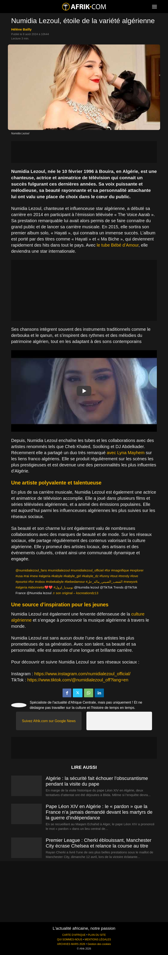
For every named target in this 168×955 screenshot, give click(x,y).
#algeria (44, 576)
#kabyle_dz (90, 576)
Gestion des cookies (99, 944)
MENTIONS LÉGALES (98, 939)
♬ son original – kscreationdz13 (75, 593)
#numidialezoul (59, 570)
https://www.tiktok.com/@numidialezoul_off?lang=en (77, 679)
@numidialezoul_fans (31, 570)
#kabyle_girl (72, 576)
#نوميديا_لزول (63, 587)
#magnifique (120, 570)
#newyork (131, 581)
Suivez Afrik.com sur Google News (48, 721)
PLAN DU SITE (97, 934)
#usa (19, 576)
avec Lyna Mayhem (126, 452)
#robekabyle (55, 581)
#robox (40, 581)
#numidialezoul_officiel (87, 570)
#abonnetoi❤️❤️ (40, 587)
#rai (26, 576)
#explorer (137, 570)
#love (134, 576)
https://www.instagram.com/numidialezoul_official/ (82, 673)
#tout (113, 576)
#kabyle (57, 576)
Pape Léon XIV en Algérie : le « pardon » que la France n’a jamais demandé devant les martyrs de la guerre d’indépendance (99, 812)
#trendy (123, 576)
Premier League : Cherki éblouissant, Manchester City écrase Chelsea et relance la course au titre (98, 843)
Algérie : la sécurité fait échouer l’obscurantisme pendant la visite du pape (97, 781)
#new (34, 576)
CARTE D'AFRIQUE (74, 934)
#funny (104, 576)
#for (107, 570)
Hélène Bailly (21, 29)
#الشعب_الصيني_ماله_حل (104, 581)
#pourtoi (21, 581)
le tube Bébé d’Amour (117, 245)
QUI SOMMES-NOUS (69, 939)
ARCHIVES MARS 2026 (71, 944)
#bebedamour (75, 581)
